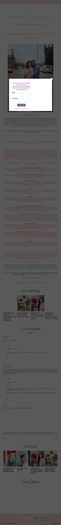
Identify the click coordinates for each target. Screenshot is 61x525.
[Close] (52, 79)
